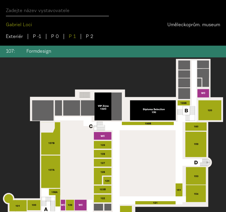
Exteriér (14, 36)
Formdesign (38, 51)
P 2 (89, 36)
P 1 (72, 36)
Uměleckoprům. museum (193, 25)
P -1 (37, 36)
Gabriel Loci (19, 25)
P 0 (55, 36)
